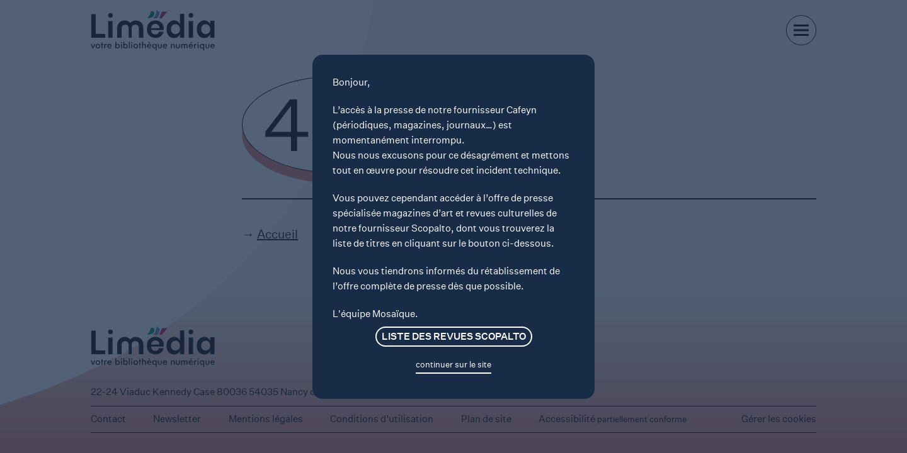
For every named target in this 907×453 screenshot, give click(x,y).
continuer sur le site (453, 364)
